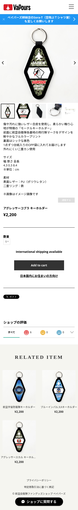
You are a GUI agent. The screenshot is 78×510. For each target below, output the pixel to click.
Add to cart (39, 265)
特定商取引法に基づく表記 (39, 487)
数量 (6, 236)
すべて (11, 332)
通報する (66, 200)
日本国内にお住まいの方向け (39, 276)
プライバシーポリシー (39, 480)
